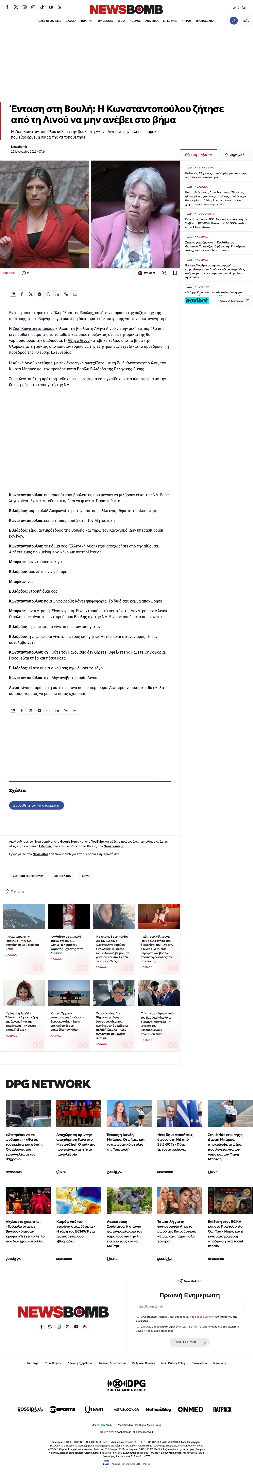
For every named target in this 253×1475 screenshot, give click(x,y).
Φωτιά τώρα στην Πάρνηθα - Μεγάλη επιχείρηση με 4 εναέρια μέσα (22, 943)
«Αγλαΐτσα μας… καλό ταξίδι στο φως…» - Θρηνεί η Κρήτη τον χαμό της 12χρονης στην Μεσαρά (67, 945)
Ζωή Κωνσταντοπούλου (34, 328)
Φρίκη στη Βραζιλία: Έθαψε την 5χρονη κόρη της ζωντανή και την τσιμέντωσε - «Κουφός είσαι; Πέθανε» (22, 1021)
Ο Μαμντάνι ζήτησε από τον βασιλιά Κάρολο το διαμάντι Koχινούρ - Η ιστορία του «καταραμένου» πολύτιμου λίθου (157, 1023)
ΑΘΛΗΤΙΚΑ (152, 20)
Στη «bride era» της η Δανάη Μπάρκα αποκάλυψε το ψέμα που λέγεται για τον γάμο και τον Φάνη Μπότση (225, 1146)
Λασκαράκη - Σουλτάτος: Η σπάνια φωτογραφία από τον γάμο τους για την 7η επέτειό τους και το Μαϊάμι (124, 1233)
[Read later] (175, 273)
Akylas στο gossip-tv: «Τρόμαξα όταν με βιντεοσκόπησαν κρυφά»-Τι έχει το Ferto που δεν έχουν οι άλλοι (25, 1231)
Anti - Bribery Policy (173, 1363)
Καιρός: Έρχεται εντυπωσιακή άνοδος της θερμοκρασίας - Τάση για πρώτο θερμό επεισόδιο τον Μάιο (67, 1021)
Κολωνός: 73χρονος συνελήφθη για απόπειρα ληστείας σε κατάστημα (216, 175)
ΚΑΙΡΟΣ (186, 20)
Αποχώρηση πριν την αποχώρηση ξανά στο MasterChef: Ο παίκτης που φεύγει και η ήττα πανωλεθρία (75, 1144)
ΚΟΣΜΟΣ (135, 20)
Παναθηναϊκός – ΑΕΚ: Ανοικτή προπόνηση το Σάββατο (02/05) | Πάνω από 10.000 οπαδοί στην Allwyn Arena (216, 223)
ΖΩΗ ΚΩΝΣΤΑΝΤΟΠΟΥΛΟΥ (28, 875)
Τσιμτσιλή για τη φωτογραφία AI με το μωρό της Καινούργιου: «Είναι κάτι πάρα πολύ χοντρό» (176, 1231)
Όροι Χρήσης (53, 1363)
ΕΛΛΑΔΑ (71, 20)
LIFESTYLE (170, 20)
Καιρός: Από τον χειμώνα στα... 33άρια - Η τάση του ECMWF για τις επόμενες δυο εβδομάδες (75, 1231)
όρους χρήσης (205, 1316)
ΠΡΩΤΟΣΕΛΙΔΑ (205, 20)
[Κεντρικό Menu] (246, 20)
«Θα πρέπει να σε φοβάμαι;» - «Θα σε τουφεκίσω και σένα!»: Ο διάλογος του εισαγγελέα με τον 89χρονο (24, 1146)
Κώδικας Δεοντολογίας (112, 1363)
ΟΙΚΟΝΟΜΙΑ (105, 20)
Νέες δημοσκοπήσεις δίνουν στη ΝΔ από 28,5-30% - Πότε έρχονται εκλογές (174, 1142)
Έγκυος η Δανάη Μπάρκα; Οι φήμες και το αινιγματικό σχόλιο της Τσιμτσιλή (125, 1142)
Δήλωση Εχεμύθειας (80, 1363)
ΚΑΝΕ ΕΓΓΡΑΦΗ (190, 1342)
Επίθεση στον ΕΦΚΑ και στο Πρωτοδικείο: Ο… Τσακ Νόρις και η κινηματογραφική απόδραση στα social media (225, 1233)
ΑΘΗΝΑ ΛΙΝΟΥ (62, 875)
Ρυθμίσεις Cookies (143, 1363)
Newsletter (40, 854)
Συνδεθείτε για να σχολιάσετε (36, 805)
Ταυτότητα (33, 1363)
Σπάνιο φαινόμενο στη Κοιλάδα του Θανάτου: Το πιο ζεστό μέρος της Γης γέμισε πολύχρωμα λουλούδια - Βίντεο (215, 246)
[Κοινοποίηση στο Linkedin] (57, 294)
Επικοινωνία (199, 1363)
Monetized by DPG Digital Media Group (139, 1425)
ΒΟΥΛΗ (86, 875)
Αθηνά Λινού (79, 340)
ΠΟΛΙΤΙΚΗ (87, 20)
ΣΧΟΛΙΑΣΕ (146, 273)
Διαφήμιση (219, 1363)
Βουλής (86, 313)
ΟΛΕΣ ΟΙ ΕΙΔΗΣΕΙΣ (49, 20)
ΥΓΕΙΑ (121, 20)
